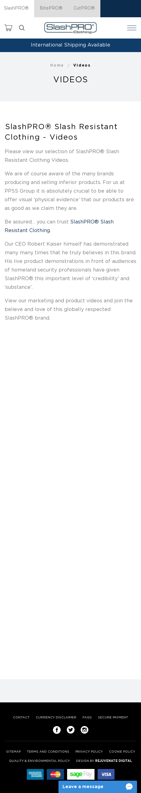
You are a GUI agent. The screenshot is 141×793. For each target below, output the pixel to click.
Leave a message (82, 787)
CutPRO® (84, 8)
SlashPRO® (16, 8)
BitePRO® (51, 8)
